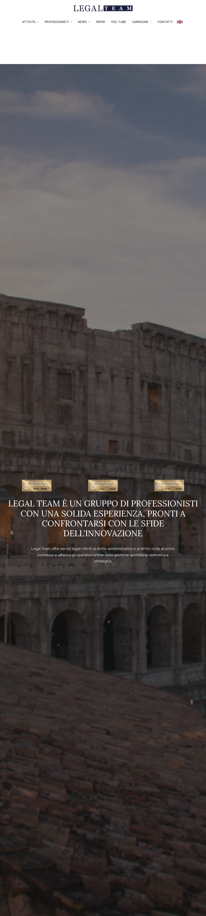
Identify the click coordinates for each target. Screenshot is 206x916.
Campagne (142, 22)
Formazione (79, 563)
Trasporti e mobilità (128, 372)
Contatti (165, 22)
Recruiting (127, 563)
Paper (100, 22)
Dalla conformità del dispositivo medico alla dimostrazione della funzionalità (35, 503)
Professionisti (58, 22)
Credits (120, 887)
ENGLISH (181, 22)
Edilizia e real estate (78, 372)
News (84, 22)
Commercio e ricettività (177, 372)
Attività (30, 22)
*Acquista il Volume (103, 773)
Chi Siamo (64, 887)
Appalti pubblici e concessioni (28, 372)
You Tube (118, 22)
